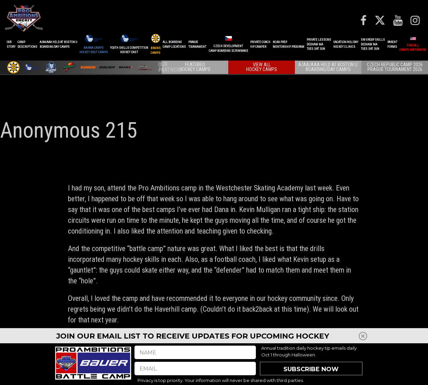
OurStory (11, 44)
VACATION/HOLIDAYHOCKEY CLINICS (345, 44)
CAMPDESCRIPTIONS (27, 44)
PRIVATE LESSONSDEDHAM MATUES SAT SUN (319, 44)
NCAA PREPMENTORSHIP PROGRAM (288, 44)
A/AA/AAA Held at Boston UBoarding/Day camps (58, 44)
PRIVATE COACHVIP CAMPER (260, 44)
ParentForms (392, 44)
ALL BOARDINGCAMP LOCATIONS (174, 44)
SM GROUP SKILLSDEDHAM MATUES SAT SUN (373, 44)
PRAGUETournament (197, 44)
